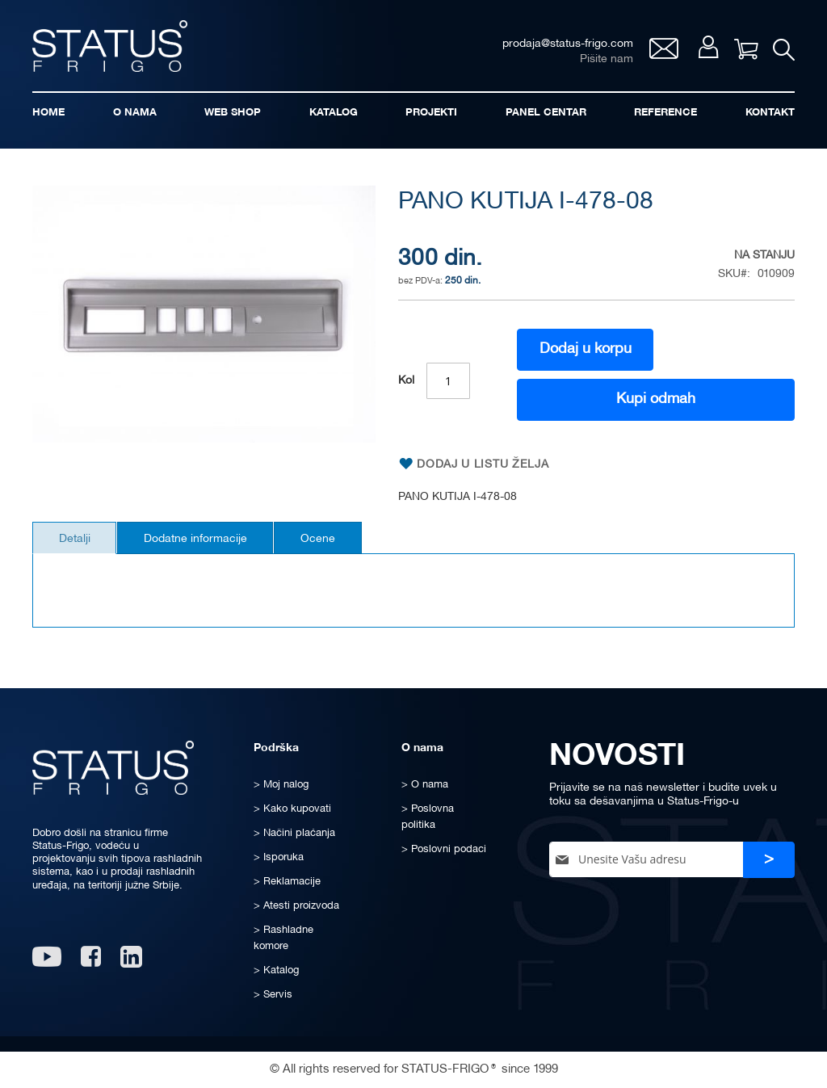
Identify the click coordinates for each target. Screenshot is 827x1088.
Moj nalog (705, 49)
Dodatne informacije (203, 543)
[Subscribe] (769, 860)
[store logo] (113, 47)
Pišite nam (603, 61)
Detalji (77, 543)
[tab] (77, 542)
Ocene (331, 543)
